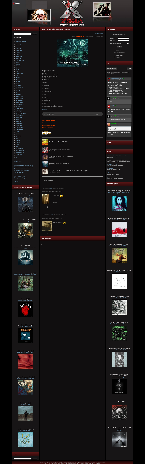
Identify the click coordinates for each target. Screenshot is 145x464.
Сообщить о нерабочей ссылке (51, 122)
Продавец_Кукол (112, 164)
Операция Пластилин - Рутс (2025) (25, 377)
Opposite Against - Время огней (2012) (59, 149)
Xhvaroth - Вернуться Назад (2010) (119, 296)
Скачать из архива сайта (49, 118)
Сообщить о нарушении (48, 125)
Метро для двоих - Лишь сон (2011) (59, 163)
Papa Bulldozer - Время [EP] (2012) (58, 141)
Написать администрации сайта (23, 165)
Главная (18, 37)
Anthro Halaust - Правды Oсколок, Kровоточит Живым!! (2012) (119, 375)
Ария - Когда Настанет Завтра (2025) (26, 219)
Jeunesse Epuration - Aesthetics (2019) (119, 348)
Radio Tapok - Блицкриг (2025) (26, 193)
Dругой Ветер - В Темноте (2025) (25, 325)
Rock (101, 33)
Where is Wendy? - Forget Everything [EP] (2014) (119, 191)
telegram (44, 109)
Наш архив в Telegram (20, 178)
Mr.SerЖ (51, 214)
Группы (17, 181)
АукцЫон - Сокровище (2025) (26, 429)
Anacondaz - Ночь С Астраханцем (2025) (26, 273)
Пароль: (112, 40)
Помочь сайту (18, 161)
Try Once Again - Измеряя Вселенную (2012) (61, 156)
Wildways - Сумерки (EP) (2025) (25, 351)
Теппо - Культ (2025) (25, 403)
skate (50, 188)
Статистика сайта (19, 172)
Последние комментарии (21, 170)
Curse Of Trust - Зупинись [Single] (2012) (119, 218)
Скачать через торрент (48, 120)
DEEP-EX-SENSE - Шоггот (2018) (119, 322)
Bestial (108, 172)
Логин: (112, 38)
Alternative (97, 33)
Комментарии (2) (47, 180)
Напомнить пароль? (119, 52)
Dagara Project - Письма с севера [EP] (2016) (119, 270)
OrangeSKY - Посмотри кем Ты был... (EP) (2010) (119, 428)
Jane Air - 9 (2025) (25, 299)
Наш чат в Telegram (19, 176)
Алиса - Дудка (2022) (119, 401)
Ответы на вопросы (20, 169)
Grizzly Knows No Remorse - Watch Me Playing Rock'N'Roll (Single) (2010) (68, 170)
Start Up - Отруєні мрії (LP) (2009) (119, 244)
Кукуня (109, 177)
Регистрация (117, 50)
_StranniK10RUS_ (80, 36)
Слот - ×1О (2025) (25, 245)
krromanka (110, 168)
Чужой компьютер (115, 43)
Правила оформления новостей (23, 167)
